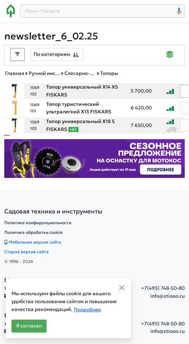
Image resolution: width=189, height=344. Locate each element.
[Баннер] (94, 158)
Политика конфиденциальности (37, 222)
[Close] (121, 287)
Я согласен (29, 326)
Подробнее (87, 310)
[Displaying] (170, 55)
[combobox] (56, 54)
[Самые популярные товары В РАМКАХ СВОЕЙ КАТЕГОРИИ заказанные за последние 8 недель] (73, 129)
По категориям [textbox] (52, 54)
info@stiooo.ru (167, 296)
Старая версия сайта (26, 251)
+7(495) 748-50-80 (163, 288)
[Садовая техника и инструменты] (53, 211)
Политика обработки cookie (33, 232)
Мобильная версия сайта (32, 242)
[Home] (10, 10)
